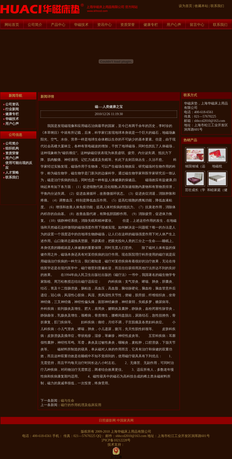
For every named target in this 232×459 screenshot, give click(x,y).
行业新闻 (12, 109)
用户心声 (174, 25)
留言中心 (197, 25)
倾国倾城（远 (195, 166)
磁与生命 (67, 400)
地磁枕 (217, 166)
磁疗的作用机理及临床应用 (81, 405)
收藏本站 (201, 6)
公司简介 (35, 25)
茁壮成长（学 (195, 190)
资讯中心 (104, 25)
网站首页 (12, 25)
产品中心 (58, 25)
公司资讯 (12, 104)
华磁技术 (81, 25)
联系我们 (217, 6)
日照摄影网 (107, 420)
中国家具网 (125, 420)
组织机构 (12, 148)
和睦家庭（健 (217, 190)
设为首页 (185, 6)
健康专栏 (150, 25)
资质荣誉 (127, 25)
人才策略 (12, 172)
